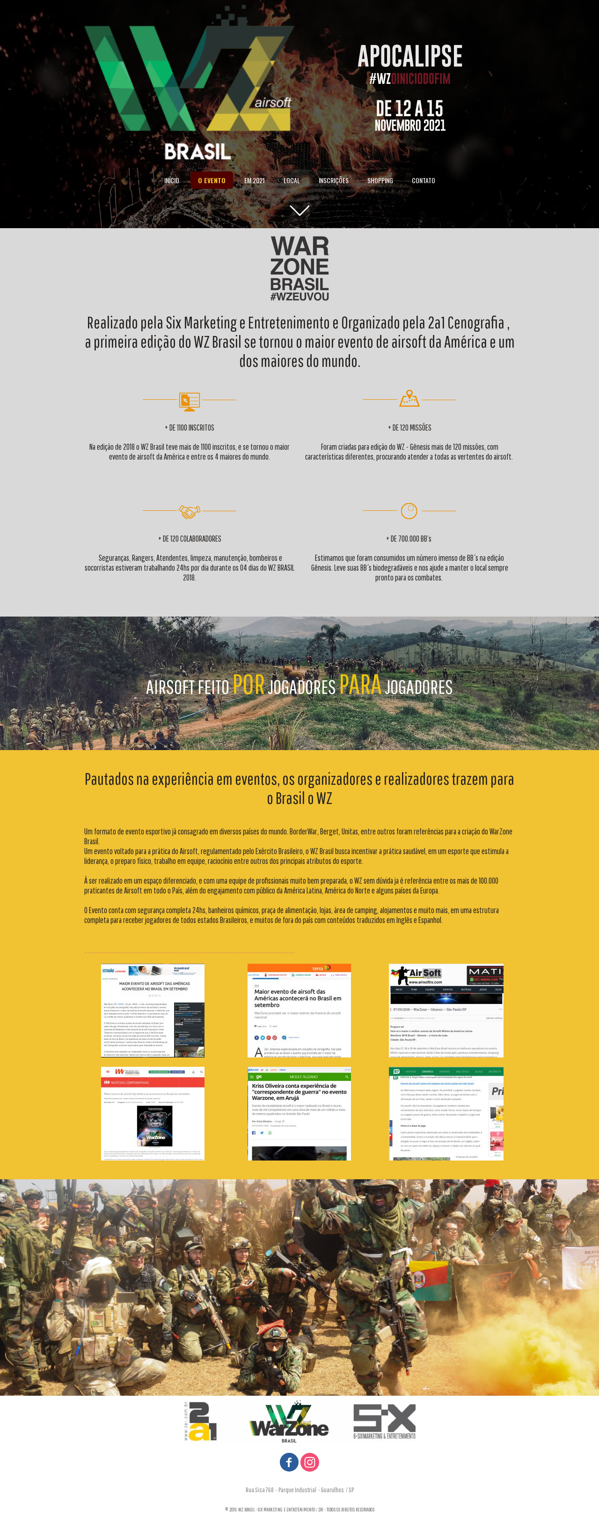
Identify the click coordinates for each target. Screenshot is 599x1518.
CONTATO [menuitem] (423, 180)
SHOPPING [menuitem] (380, 180)
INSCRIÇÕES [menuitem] (334, 180)
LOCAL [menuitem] (292, 180)
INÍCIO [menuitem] (171, 180)
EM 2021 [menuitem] (254, 180)
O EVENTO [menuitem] (212, 180)
